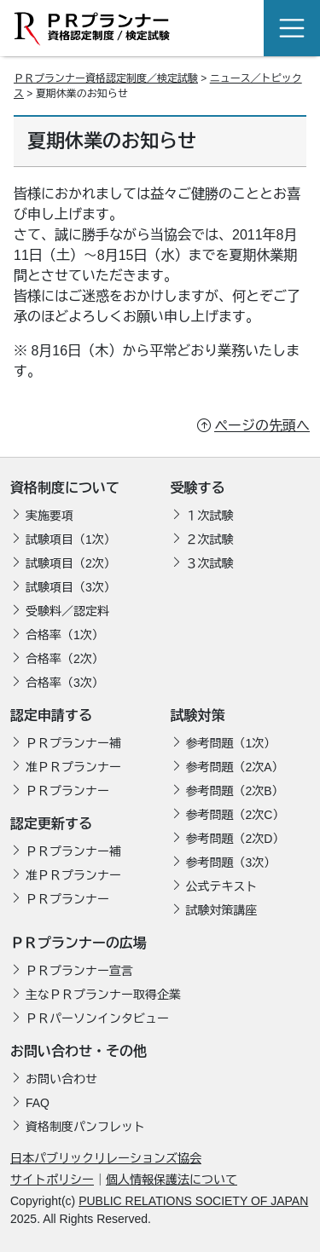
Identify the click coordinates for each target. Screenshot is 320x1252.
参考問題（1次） (231, 743)
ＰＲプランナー (67, 791)
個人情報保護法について (171, 1179)
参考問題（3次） (231, 862)
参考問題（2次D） (235, 838)
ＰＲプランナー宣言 (79, 971)
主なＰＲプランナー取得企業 (103, 994)
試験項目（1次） (71, 539)
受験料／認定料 (67, 611)
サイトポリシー (52, 1179)
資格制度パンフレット (85, 1127)
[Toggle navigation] (292, 28)
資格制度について (64, 488)
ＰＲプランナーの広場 (78, 943)
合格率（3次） (65, 682)
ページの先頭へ (262, 425)
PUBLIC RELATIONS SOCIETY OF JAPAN (193, 1201)
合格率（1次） (65, 635)
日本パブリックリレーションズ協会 (105, 1158)
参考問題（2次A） (235, 767)
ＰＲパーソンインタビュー (97, 1018)
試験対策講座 (222, 910)
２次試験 (210, 539)
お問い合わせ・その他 (78, 1051)
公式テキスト (222, 886)
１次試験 (210, 515)
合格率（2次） (65, 659)
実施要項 (49, 515)
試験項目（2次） (71, 563)
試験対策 (198, 715)
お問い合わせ (61, 1079)
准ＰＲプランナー (73, 767)
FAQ (37, 1103)
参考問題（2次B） (235, 791)
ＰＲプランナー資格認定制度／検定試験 (106, 78)
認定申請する (51, 715)
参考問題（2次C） (235, 815)
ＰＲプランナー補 (73, 743)
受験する (198, 488)
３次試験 (210, 563)
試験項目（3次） (71, 587)
